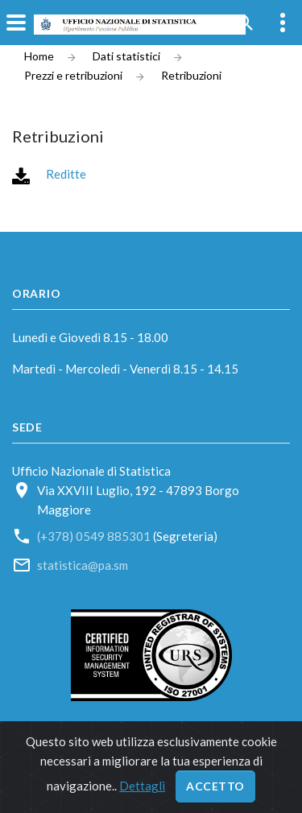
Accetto (215, 786)
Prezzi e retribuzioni (73, 75)
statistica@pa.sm (82, 565)
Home (39, 56)
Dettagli (142, 785)
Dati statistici (126, 56)
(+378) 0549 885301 (94, 536)
